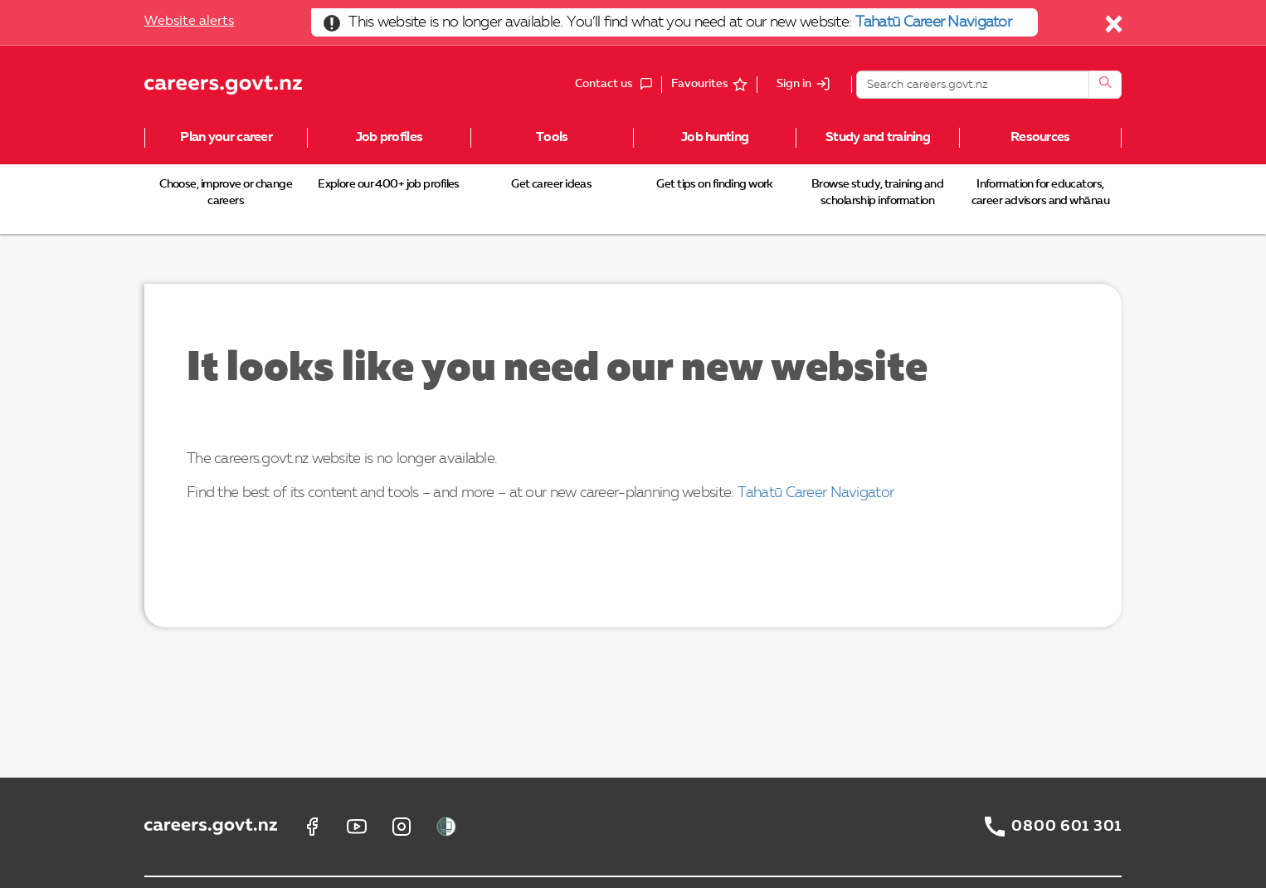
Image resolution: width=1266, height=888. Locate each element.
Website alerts (189, 21)
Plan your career (225, 137)
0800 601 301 (1066, 826)
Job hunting (714, 137)
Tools (551, 137)
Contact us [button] (618, 84)
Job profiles (389, 137)
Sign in (794, 84)
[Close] (1114, 28)
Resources (1040, 137)
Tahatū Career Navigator (933, 22)
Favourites (699, 84)
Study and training (877, 137)
